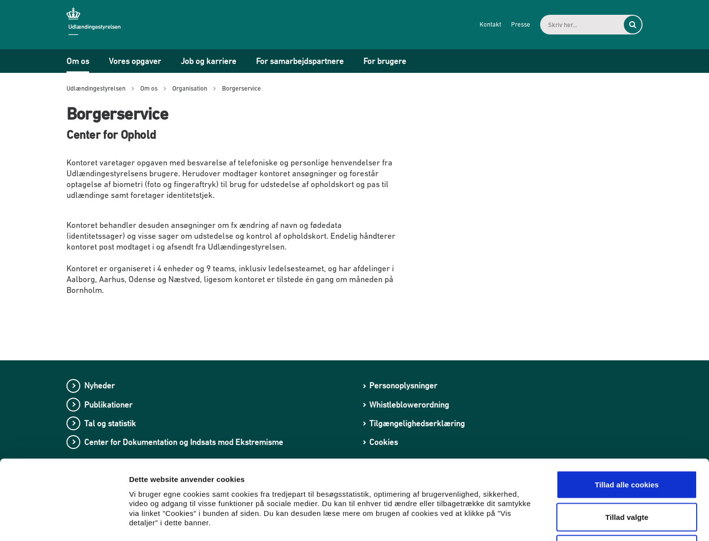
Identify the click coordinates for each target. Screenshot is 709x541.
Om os (77, 61)
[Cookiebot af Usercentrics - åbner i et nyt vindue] (64, 521)
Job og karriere (208, 61)
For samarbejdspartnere (300, 61)
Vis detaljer (512, 521)
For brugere (384, 61)
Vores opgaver (135, 61)
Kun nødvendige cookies (626, 476)
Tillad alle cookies (627, 412)
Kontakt (490, 24)
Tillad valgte (626, 444)
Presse (520, 24)
